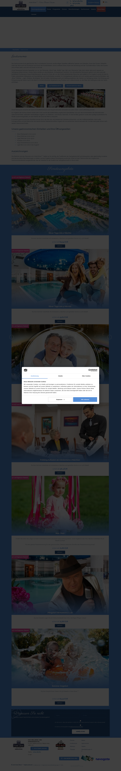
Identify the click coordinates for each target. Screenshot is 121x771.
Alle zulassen (85, 399)
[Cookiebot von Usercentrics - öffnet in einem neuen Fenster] (89, 370)
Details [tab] (60, 376)
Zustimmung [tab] (35, 376)
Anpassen (60, 399)
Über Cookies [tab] (86, 376)
